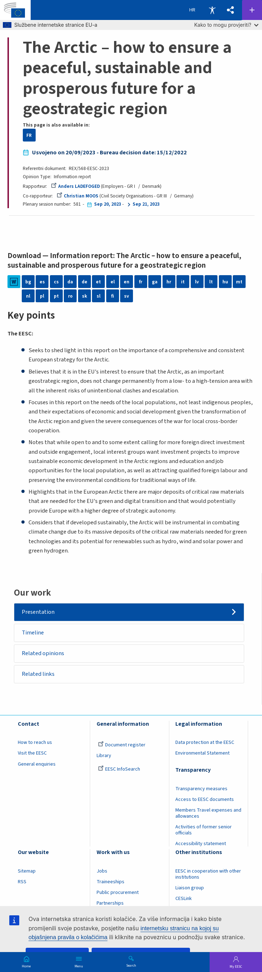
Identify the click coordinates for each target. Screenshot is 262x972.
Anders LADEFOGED (75, 186)
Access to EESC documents (204, 799)
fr (140, 281)
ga (155, 281)
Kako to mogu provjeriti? (226, 25)
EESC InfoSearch (119, 769)
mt (239, 281)
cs (56, 281)
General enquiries (37, 764)
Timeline (33, 632)
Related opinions (43, 653)
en (126, 281)
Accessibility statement (200, 843)
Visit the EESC (32, 753)
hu (225, 281)
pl (42, 296)
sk (84, 296)
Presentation (38, 612)
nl (28, 296)
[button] (230, 10)
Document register (121, 745)
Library (104, 756)
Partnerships (110, 903)
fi (112, 296)
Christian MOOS (77, 195)
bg (28, 281)
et (98, 281)
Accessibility (212, 10)
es (42, 281)
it (183, 281)
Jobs (102, 871)
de (84, 281)
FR (29, 135)
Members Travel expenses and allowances (208, 813)
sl (99, 296)
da (70, 281)
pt (56, 296)
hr (168, 281)
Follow (252, 10)
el (113, 281)
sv (126, 296)
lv (197, 281)
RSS (22, 881)
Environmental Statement (202, 753)
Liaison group (189, 887)
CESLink (183, 898)
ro (70, 296)
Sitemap (27, 871)
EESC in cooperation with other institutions (208, 874)
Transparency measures (201, 788)
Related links (38, 674)
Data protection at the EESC (204, 742)
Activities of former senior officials (203, 830)
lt (211, 281)
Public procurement (118, 892)
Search (131, 965)
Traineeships (110, 881)
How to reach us (35, 742)
